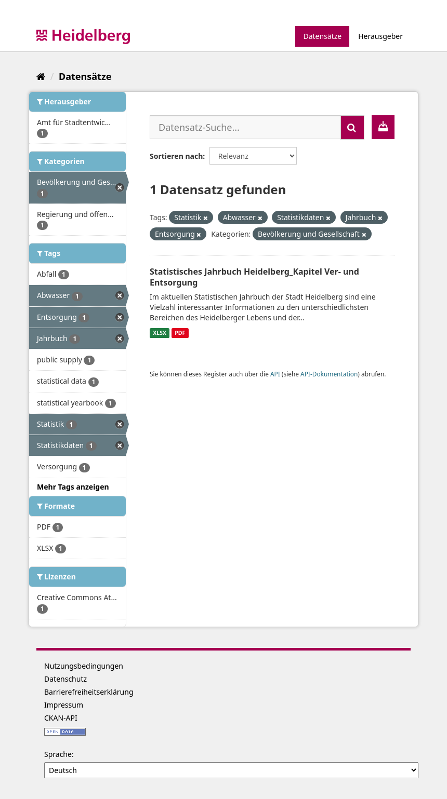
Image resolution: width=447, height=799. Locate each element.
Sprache (58, 754)
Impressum (63, 705)
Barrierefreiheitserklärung (89, 692)
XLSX (159, 332)
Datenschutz (65, 679)
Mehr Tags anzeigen (73, 487)
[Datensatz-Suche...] (245, 127)
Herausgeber (380, 36)
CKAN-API (60, 718)
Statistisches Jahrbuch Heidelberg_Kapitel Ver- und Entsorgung (254, 277)
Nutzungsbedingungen (83, 666)
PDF (180, 332)
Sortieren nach (176, 156)
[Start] (40, 76)
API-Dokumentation (329, 374)
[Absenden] (352, 127)
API (275, 374)
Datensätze (322, 36)
